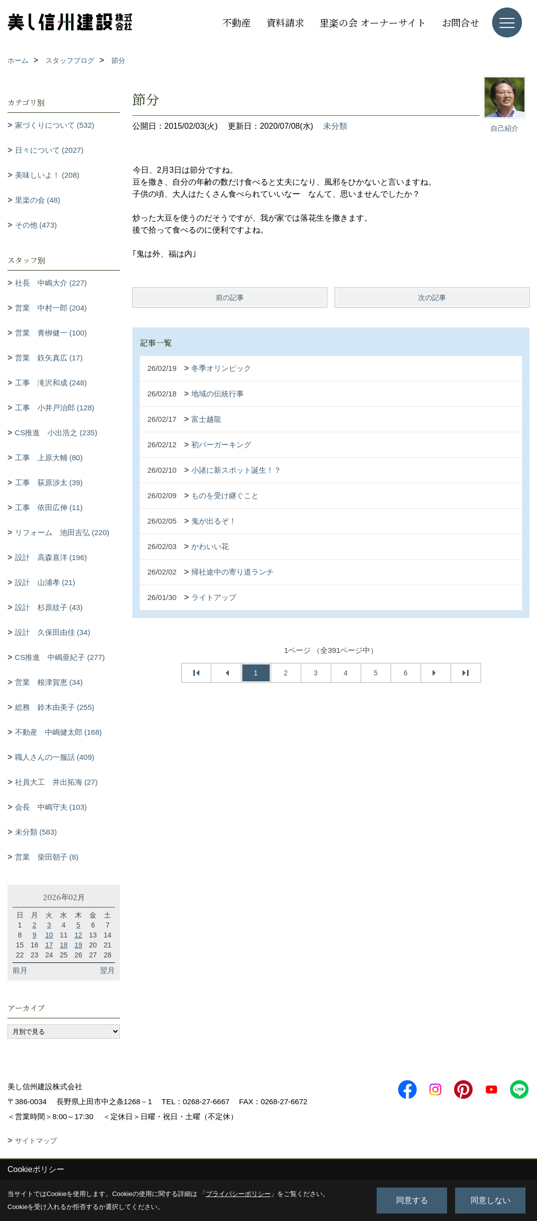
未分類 (335, 126)
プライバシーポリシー (238, 1194)
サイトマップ (36, 1141)
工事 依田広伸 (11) (49, 507)
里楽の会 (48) (37, 200)
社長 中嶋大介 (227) (51, 283)
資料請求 (285, 22)
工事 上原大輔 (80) (49, 457)
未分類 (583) (36, 832)
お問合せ (461, 22)
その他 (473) (36, 225)
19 (78, 945)
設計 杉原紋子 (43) (49, 607)
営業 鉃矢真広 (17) (49, 357)
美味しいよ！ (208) (47, 175)
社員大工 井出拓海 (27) (56, 782)
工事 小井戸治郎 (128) (54, 407)
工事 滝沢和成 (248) (51, 382)
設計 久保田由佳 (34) (52, 632)
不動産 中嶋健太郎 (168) (58, 732)
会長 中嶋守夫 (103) (51, 807)
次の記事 (432, 298)
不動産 (236, 22)
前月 (19, 970)
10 (49, 935)
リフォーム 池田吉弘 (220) (62, 532)
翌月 (107, 970)
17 (49, 945)
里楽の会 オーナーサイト (373, 22)
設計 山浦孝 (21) (45, 582)
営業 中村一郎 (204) (51, 308)
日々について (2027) (49, 150)
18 (64, 945)
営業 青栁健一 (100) (51, 332)
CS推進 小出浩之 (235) (56, 432)
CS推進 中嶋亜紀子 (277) (60, 657)
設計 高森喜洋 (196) (51, 557)
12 (78, 935)
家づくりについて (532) (54, 125)
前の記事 (230, 298)
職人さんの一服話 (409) (54, 757)
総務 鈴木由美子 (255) (54, 707)
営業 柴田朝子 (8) (47, 857)
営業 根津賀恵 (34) (49, 682)
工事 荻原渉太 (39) (49, 482)
